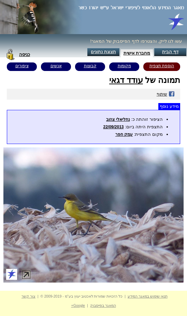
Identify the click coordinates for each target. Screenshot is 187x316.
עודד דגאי (126, 80)
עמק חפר (124, 134)
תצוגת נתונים (103, 51)
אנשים (56, 65)
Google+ (78, 305)
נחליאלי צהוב (118, 119)
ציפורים (22, 65)
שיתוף (166, 94)
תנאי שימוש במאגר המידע (148, 296)
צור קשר (28, 296)
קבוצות (90, 65)
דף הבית (170, 51)
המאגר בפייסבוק (103, 305)
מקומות (124, 65)
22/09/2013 (113, 127)
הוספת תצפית (161, 65)
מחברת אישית (137, 53)
